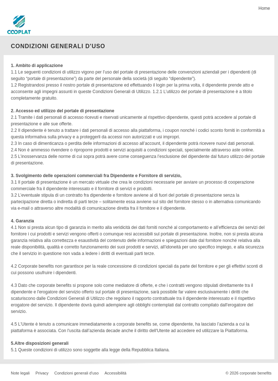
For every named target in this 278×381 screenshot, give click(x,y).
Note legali (20, 373)
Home (264, 8)
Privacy (42, 373)
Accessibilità (116, 373)
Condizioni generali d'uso (76, 373)
